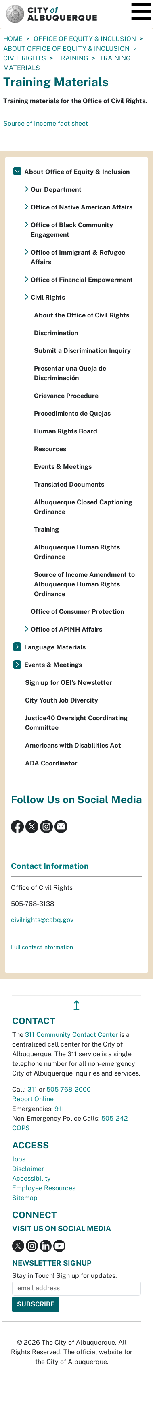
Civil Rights (24, 58)
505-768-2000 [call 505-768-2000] (68, 1089)
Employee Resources (43, 1188)
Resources (50, 449)
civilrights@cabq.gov (42, 920)
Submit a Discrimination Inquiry (82, 350)
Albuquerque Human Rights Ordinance (77, 552)
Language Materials (55, 647)
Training (72, 58)
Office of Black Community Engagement (72, 229)
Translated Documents (69, 484)
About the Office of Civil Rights (81, 315)
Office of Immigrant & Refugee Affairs (78, 257)
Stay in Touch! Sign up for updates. (64, 1275)
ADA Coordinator (51, 763)
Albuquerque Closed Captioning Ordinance (83, 507)
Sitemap (25, 1198)
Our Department (56, 189)
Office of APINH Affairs (66, 629)
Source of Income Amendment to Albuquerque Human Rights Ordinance (84, 584)
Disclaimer (28, 1169)
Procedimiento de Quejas (72, 413)
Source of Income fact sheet (45, 123)
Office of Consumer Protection (77, 611)
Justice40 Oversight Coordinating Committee (76, 723)
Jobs (18, 1159)
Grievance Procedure (66, 396)
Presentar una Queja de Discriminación (70, 373)
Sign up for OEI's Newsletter (68, 682)
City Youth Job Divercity (61, 700)
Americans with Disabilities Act (73, 745)
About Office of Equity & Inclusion (66, 48)
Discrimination (56, 333)
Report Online (33, 1099)
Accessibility (31, 1178)
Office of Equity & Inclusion (85, 39)
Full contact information (42, 947)
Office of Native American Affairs (81, 207)
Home (13, 39)
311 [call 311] (32, 1089)
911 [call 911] (59, 1109)
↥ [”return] (76, 1005)
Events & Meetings (63, 466)
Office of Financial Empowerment (82, 280)
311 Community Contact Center (71, 1034)
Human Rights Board (65, 431)
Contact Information (50, 866)
